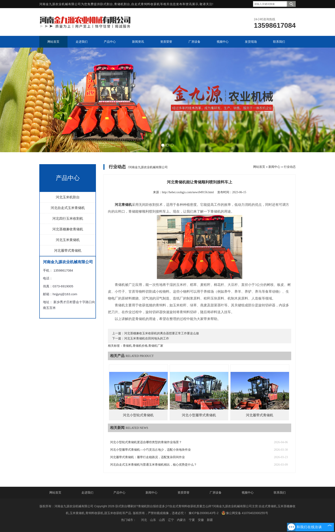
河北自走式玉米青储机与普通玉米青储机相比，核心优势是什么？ (153, 464)
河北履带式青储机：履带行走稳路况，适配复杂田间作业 (147, 457)
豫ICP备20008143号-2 (204, 513)
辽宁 (171, 520)
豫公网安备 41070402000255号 (245, 513)
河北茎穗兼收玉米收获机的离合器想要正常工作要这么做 (161, 333)
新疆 (210, 520)
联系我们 (280, 492)
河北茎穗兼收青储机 (67, 229)
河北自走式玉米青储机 (68, 208)
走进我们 (87, 492)
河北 (144, 520)
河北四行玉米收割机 (67, 218)
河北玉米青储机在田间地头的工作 (146, 338)
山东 (153, 520)
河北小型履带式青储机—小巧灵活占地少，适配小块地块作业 (150, 449)
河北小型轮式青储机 (138, 415)
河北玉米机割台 (68, 197)
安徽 (201, 520)
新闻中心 (274, 166)
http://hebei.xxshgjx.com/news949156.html (188, 192)
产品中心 (119, 492)
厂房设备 (216, 492)
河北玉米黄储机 (68, 240)
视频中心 (248, 492)
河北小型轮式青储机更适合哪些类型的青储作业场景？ (146, 442)
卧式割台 (106, 4)
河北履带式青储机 (67, 250)
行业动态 (290, 166)
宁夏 (192, 520)
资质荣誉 (184, 492)
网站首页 (259, 166)
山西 (162, 520)
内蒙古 (181, 520)
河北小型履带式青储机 (199, 415)
